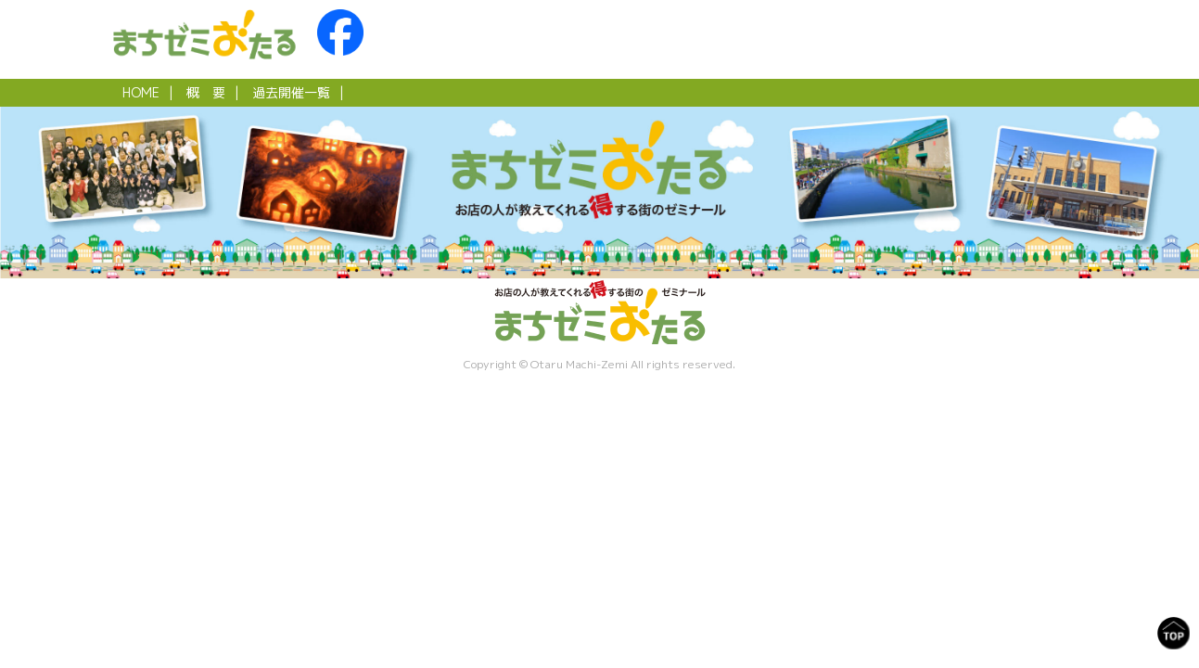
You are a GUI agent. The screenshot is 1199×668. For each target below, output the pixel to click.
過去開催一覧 (291, 92)
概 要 (205, 92)
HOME (140, 92)
